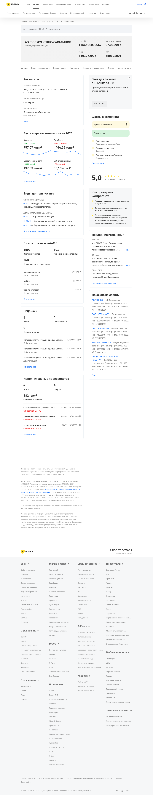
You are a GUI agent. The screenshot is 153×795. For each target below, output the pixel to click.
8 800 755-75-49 (121, 550)
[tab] (24, 68)
